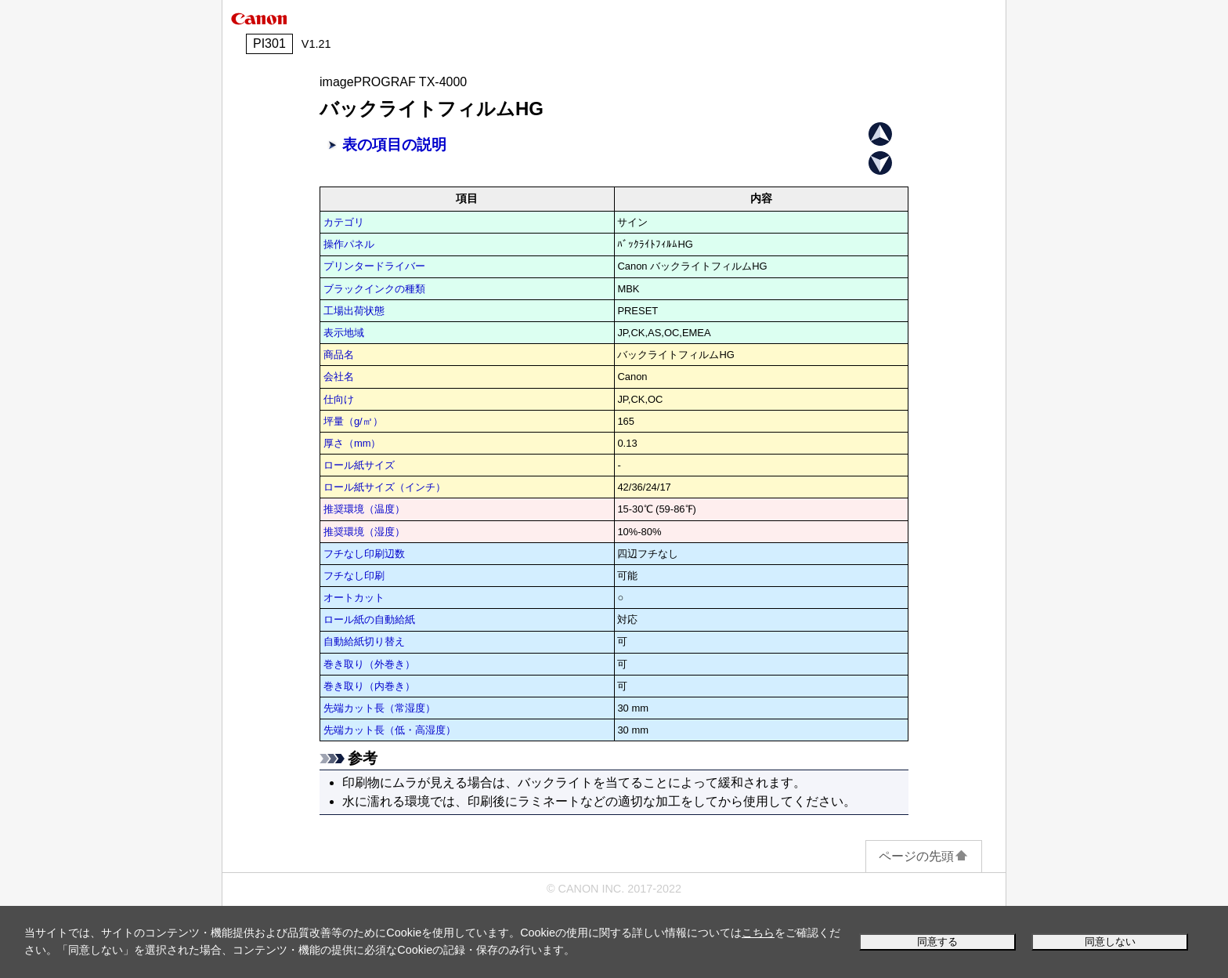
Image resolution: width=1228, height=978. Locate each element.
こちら (758, 932)
